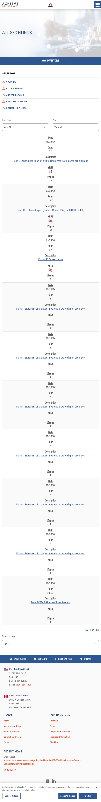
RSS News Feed (63, 659)
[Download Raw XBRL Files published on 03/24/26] (50, 171)
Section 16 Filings (16, 108)
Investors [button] (50, 60)
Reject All (87, 797)
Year (54, 120)
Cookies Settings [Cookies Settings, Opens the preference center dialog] (11, 797)
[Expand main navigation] (97, 4)
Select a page (9, 636)
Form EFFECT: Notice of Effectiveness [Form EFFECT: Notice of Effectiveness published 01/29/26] (50, 602)
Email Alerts (18, 659)
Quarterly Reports (16, 102)
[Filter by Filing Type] (25, 127)
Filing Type (6, 120)
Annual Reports (15, 95)
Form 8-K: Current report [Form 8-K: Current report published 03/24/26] (50, 259)
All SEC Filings (14, 88)
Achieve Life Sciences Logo (50, 5)
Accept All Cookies (67, 797)
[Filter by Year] (76, 127)
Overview (11, 82)
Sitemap (85, 659)
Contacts (40, 659)
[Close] (96, 788)
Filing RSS (92, 629)
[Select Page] (50, 644)
